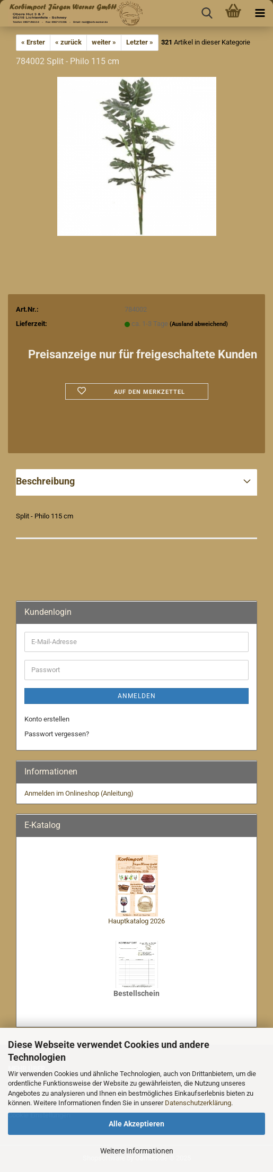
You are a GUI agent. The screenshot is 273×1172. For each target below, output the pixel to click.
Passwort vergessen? (56, 734)
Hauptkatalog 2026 (136, 921)
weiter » (104, 42)
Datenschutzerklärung (198, 1103)
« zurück (68, 42)
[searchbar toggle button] (206, 13)
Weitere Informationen (136, 1151)
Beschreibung (45, 481)
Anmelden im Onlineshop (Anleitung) (79, 793)
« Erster (33, 42)
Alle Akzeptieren (136, 1124)
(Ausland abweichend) (199, 324)
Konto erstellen (46, 719)
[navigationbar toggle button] (259, 13)
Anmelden (137, 696)
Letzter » (139, 42)
